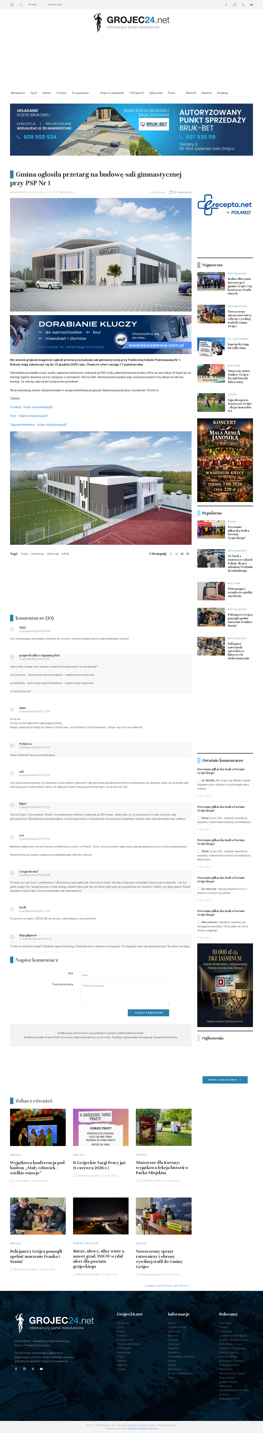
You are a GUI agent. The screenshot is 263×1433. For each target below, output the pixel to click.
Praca (171, 93)
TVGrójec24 (136, 93)
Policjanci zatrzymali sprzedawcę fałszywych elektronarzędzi (238, 651)
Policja (223, 1327)
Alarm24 (191, 93)
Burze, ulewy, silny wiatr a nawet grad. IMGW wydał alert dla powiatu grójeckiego (98, 1258)
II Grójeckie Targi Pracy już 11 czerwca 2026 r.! (99, 1165)
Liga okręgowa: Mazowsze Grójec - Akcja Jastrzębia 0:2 (240, 405)
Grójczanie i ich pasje (231, 1360)
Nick (70, 973)
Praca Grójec (226, 1377)
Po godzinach (80, 93)
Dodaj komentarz (149, 1013)
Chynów (173, 1339)
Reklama (207, 93)
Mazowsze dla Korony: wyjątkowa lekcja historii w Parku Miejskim (162, 1167)
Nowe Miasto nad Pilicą (181, 1356)
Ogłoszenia (156, 93)
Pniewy (172, 1360)
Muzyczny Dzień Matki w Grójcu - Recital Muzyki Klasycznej (239, 376)
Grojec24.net (18, 192)
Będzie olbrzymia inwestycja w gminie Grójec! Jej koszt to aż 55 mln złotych (240, 286)
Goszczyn (174, 1344)
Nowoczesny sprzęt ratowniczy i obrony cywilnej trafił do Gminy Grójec (159, 1259)
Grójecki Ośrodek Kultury (233, 1339)
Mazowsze (174, 1369)
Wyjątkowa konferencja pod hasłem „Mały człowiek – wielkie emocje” (37, 1168)
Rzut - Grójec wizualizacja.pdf (29, 416)
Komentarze (34, 618)
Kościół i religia (228, 1356)
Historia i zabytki (228, 1352)
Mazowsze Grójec (229, 1365)
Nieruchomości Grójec (232, 1373)
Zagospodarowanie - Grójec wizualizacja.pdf (38, 424)
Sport (34, 93)
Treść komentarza (62, 984)
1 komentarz (20, 1181)
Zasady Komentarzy (165, 1037)
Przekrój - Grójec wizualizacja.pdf (31, 407)
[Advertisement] (131, 63)
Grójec (15, 1155)
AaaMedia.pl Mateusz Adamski (143, 1428)
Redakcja (222, 93)
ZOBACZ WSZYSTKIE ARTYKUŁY (168, 1286)
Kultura (47, 93)
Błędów (172, 1335)
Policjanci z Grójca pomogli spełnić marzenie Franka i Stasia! (36, 1256)
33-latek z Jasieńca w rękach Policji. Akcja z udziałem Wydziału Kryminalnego (240, 563)
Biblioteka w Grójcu (230, 1344)
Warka (172, 1365)
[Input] (124, 975)
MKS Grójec (226, 1369)
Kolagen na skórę (229, 1398)
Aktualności (18, 93)
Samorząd (225, 1323)
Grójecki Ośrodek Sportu (233, 1335)
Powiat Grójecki (86, 1243)
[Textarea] (124, 994)
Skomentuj (159, 192)
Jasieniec (173, 1348)
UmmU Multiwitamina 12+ (180, 1375)
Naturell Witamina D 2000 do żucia (233, 1392)
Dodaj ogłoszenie (225, 1080)
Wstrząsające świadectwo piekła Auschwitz (240, 592)
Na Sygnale (225, 1331)
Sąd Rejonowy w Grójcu (233, 1348)
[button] (12, 5)
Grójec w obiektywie (112, 93)
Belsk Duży (174, 1331)
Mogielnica (174, 1352)
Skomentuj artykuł (86, 1175)
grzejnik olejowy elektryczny (228, 1384)
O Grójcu (61, 93)
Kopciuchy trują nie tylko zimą (238, 346)
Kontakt (121, 1369)
